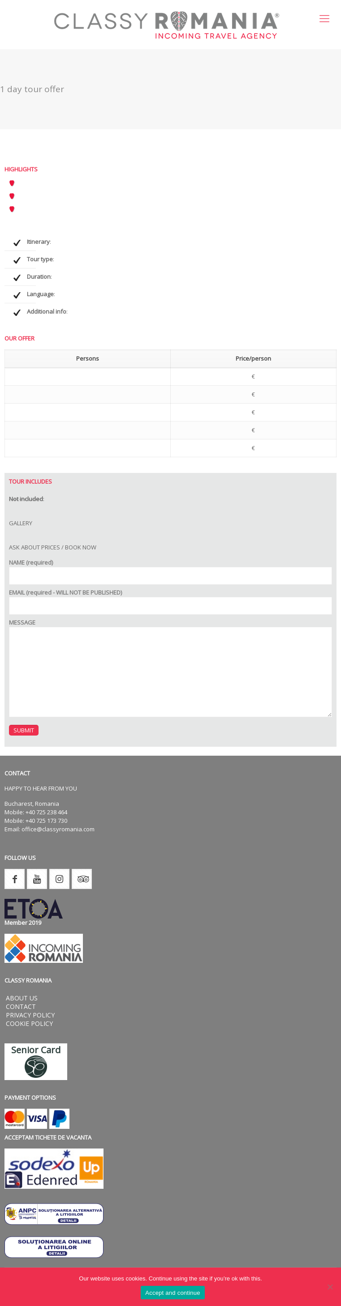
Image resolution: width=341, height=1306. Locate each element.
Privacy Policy (30, 1015)
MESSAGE (170, 667)
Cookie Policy (29, 1023)
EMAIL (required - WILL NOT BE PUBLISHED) (170, 601)
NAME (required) (170, 571)
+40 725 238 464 (46, 812)
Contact (21, 1006)
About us (22, 998)
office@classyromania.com (58, 829)
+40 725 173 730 (46, 821)
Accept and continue (172, 1292)
